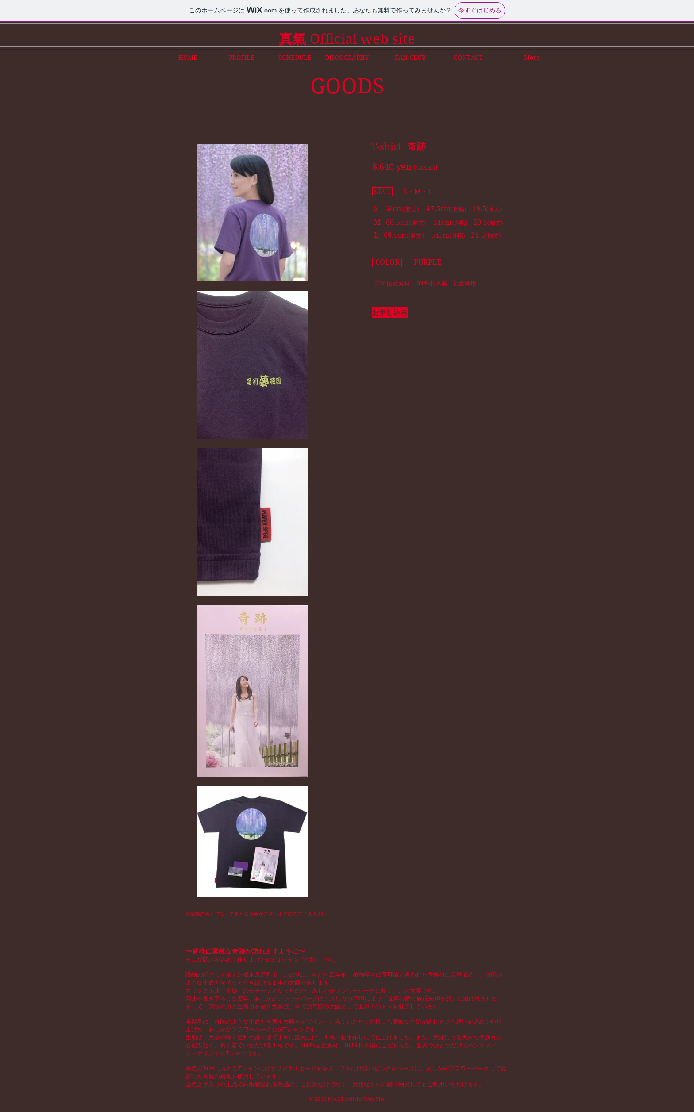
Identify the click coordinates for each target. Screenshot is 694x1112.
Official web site (347, 39)
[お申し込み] (390, 312)
